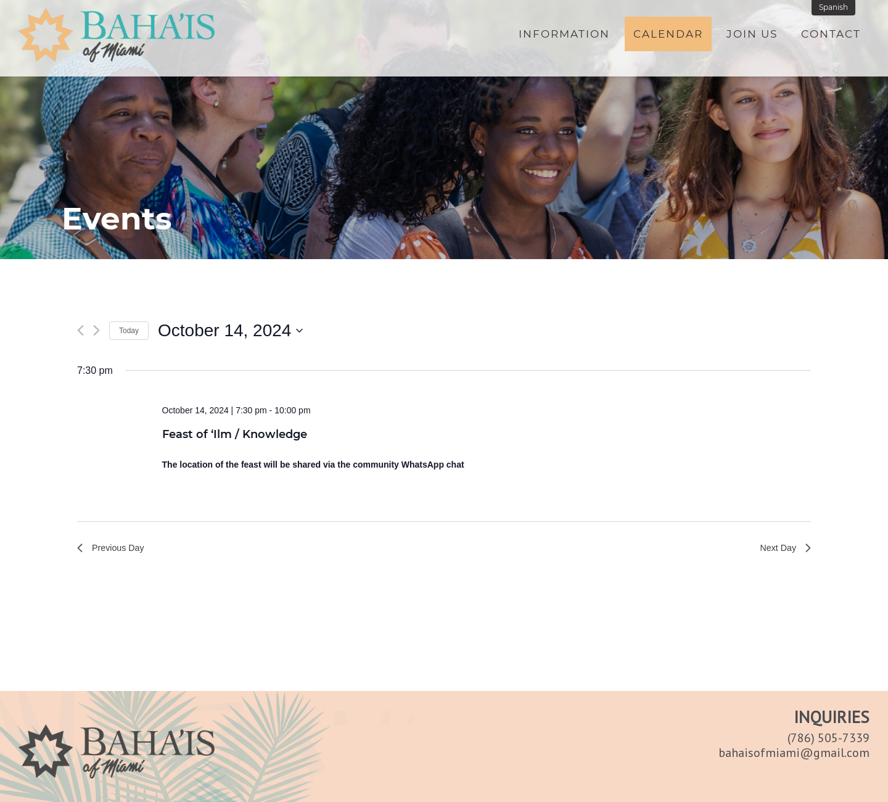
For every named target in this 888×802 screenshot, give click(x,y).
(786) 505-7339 (828, 738)
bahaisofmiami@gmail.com (794, 753)
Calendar (668, 35)
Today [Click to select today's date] (129, 330)
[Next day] (96, 330)
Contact (831, 35)
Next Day (783, 549)
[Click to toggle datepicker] (230, 330)
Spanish (835, 8)
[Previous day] (80, 330)
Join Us (752, 35)
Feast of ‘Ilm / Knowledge (234, 434)
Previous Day (113, 549)
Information (564, 35)
